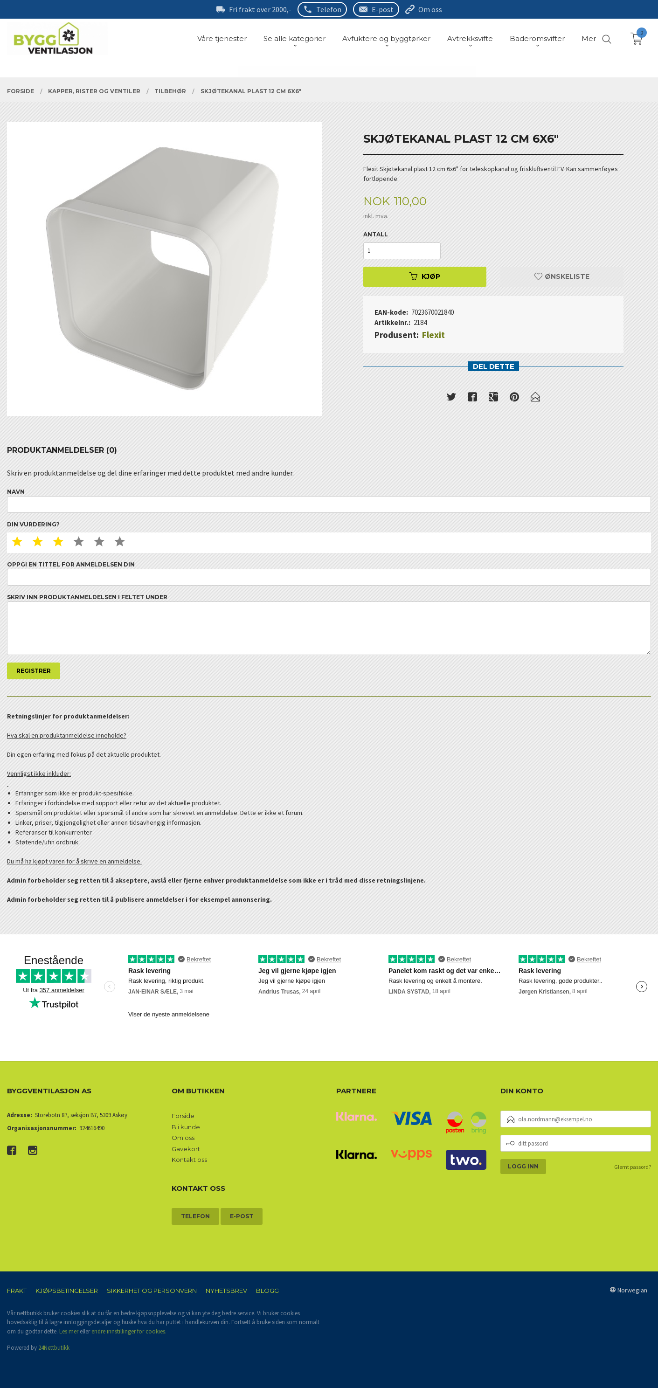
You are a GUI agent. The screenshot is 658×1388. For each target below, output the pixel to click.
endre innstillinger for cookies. (128, 1331)
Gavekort (186, 1149)
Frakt (17, 1290)
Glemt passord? (632, 1166)
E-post (383, 9)
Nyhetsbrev (226, 1290)
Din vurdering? (33, 524)
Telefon (328, 9)
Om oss (430, 9)
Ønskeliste (561, 276)
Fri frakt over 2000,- (260, 9)
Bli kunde (186, 1127)
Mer (589, 38)
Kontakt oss (189, 1159)
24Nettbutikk (53, 1348)
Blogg (267, 1290)
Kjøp (424, 276)
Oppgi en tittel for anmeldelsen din (329, 573)
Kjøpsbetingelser (66, 1290)
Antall (375, 234)
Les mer (68, 1331)
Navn (329, 500)
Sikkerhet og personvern (152, 1290)
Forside (183, 1115)
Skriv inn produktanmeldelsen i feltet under (329, 625)
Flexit (433, 334)
